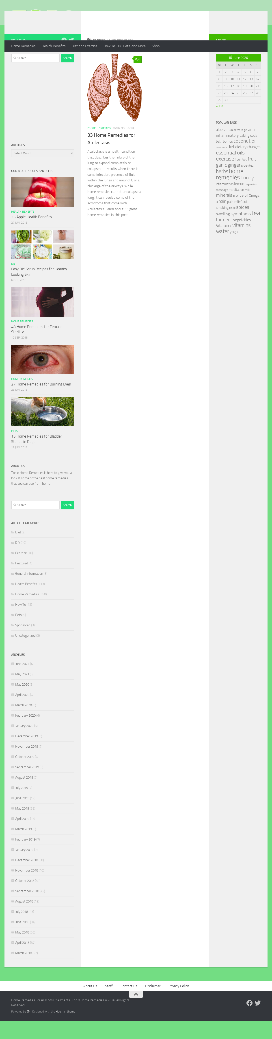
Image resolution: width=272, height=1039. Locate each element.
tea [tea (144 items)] (255, 231)
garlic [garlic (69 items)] (221, 183)
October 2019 (24, 775)
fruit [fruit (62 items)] (252, 177)
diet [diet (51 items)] (231, 164)
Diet (18, 550)
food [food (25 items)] (244, 177)
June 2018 (22, 940)
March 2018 (23, 971)
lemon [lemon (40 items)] (239, 201)
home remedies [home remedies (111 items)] (230, 192)
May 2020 (22, 702)
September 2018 (27, 909)
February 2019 (25, 857)
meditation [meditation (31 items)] (236, 208)
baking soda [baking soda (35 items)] (248, 153)
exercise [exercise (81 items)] (225, 177)
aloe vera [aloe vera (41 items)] (223, 147)
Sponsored (22, 643)
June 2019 (22, 816)
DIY (13, 281)
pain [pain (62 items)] (222, 219)
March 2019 (23, 847)
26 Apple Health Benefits (31, 235)
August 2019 (24, 795)
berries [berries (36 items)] (228, 159)
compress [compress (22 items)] (221, 165)
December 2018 (26, 878)
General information (29, 592)
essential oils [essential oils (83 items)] (230, 170)
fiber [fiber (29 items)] (238, 177)
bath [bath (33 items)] (219, 159)
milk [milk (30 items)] (247, 208)
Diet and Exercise (84, 46)
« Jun (219, 124)
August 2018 (24, 919)
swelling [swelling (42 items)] (223, 232)
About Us (90, 1004)
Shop (156, 46)
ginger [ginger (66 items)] (234, 183)
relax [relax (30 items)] (232, 226)
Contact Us (129, 1004)
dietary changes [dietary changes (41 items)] (248, 165)
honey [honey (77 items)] (247, 195)
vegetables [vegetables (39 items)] (242, 238)
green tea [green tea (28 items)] (247, 183)
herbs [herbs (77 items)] (222, 189)
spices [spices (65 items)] (242, 225)
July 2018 (21, 930)
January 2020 (24, 744)
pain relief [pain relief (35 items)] (234, 220)
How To (20, 623)
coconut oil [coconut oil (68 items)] (245, 159)
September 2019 (27, 785)
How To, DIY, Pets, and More (125, 46)
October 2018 (24, 899)
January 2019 (24, 868)
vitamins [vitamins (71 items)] (241, 243)
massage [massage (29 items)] (222, 208)
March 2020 (23, 723)
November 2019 (26, 764)
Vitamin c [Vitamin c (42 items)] (224, 243)
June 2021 (22, 682)
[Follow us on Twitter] (71, 58)
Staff (108, 1004)
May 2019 (22, 826)
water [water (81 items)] (222, 249)
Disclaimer (152, 1004)
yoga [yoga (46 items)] (234, 249)
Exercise (21, 571)
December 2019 (26, 754)
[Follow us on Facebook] (64, 58)
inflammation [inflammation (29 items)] (224, 202)
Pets (14, 449)
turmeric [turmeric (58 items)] (224, 237)
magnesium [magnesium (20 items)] (251, 202)
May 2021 (22, 692)
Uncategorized (25, 654)
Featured (21, 581)
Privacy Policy (178, 1004)
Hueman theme (65, 1029)
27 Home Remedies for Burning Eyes (41, 402)
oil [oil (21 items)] (234, 213)
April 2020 (22, 713)
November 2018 (26, 888)
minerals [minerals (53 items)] (224, 213)
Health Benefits (53, 46)
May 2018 (22, 950)
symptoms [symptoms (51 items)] (241, 231)
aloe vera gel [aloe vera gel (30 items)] (239, 148)
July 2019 (21, 806)
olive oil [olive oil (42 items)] (242, 213)
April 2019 (22, 837)
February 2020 (25, 733)
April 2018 (22, 961)
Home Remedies (23, 46)
